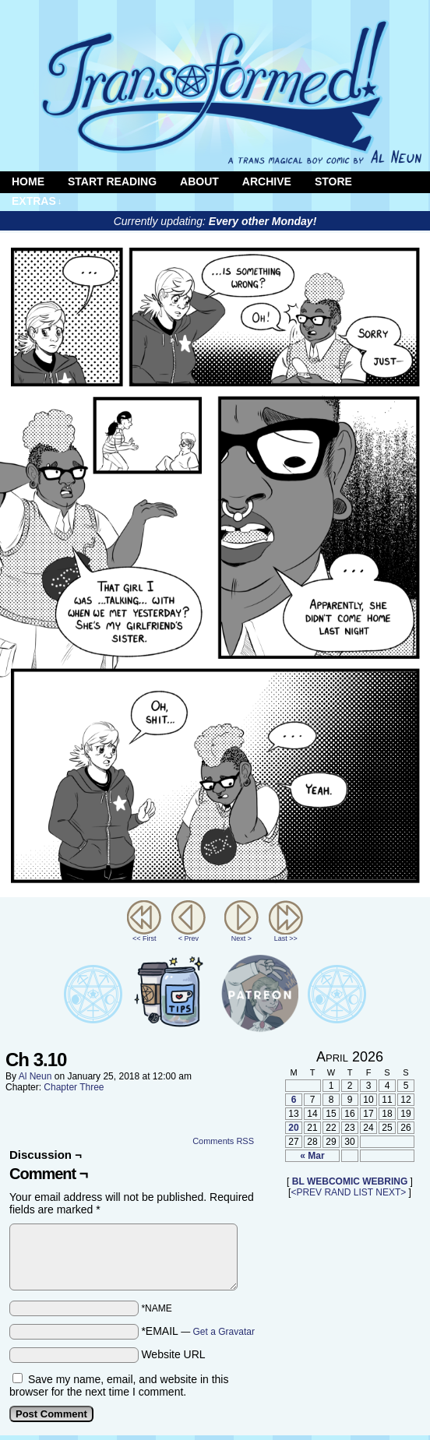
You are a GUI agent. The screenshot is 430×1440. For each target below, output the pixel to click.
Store (333, 181)
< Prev (188, 938)
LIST (363, 1192)
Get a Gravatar (224, 1331)
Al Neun (35, 1076)
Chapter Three (74, 1087)
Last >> (286, 938)
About (199, 181)
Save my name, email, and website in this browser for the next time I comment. (118, 1385)
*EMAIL (198, 1331)
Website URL (173, 1354)
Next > (241, 938)
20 (293, 1127)
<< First (144, 938)
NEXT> (390, 1192)
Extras (37, 201)
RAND (337, 1192)
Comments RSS (223, 1141)
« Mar (312, 1155)
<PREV (306, 1192)
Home (28, 181)
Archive (266, 181)
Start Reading (112, 181)
